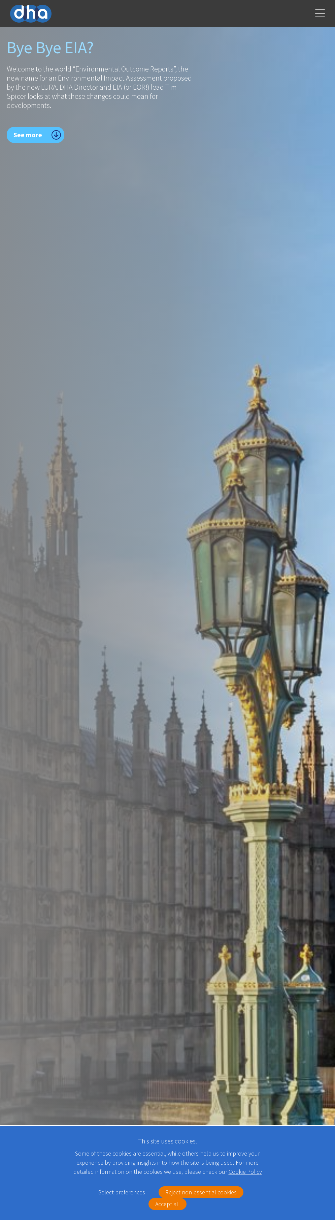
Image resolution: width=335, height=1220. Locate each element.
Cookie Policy (245, 1171)
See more (27, 134)
